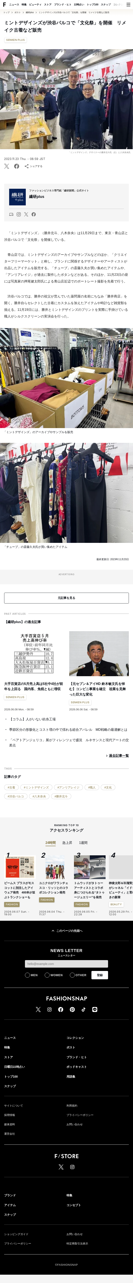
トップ (6, 12)
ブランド (10, 1195)
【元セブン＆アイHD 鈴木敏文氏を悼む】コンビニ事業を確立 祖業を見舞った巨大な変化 (97, 689)
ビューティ (35, 4)
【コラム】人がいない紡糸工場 (32, 719)
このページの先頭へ (66, 930)
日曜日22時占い (14, 1066)
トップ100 (92, 4)
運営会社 (9, 1133)
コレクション (120, 4)
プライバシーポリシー (80, 1115)
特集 (24, 4)
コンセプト (73, 1205)
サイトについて (13, 1105)
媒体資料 (9, 1124)
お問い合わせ (74, 1124)
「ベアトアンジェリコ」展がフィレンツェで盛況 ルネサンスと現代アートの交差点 (69, 742)
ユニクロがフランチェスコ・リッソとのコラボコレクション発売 (53, 887)
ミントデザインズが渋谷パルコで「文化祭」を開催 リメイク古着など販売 (74, 12)
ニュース (14, 4)
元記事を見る (66, 598)
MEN (34, 975)
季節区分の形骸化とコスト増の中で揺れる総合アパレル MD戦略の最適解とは (68, 729)
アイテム (10, 1205)
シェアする (33, 166)
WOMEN (56, 975)
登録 (100, 975)
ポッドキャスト (76, 1066)
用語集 (70, 1076)
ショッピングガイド (16, 1234)
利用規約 (71, 1105)
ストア (48, 4)
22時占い (79, 4)
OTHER (81, 975)
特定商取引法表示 (77, 1243)
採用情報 (9, 1115)
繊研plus (30, 12)
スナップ (106, 4)
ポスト (18, 12)
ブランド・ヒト (62, 4)
